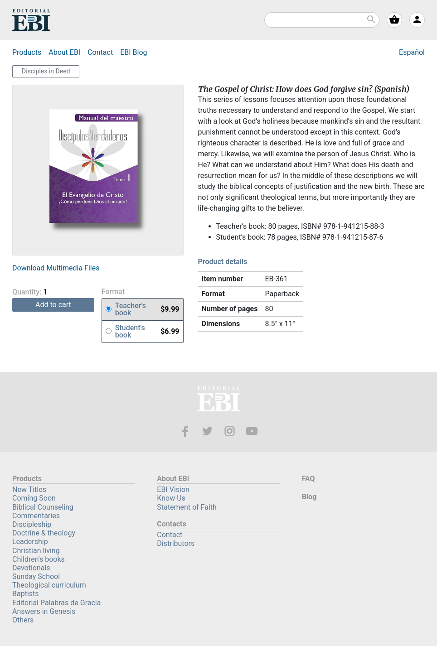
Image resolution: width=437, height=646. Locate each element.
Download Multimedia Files (55, 268)
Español (412, 52)
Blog (133, 52)
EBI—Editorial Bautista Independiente (218, 400)
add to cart (53, 304)
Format (113, 292)
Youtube (251, 431)
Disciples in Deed (46, 71)
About (64, 52)
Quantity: (42, 292)
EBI (31, 20)
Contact (100, 52)
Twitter (207, 431)
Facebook (185, 431)
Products (26, 52)
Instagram (229, 431)
